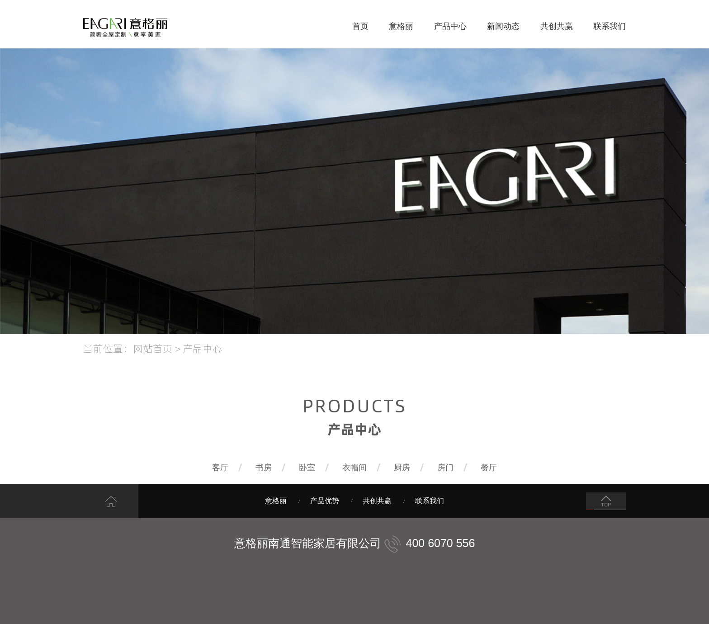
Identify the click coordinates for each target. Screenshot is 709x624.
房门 (445, 467)
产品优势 (324, 501)
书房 (263, 467)
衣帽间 (354, 467)
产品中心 (450, 26)
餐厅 (489, 467)
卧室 (307, 467)
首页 (360, 26)
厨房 (402, 467)
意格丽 (401, 26)
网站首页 (153, 348)
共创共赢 (556, 26)
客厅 (220, 467)
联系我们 (609, 26)
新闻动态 (503, 26)
